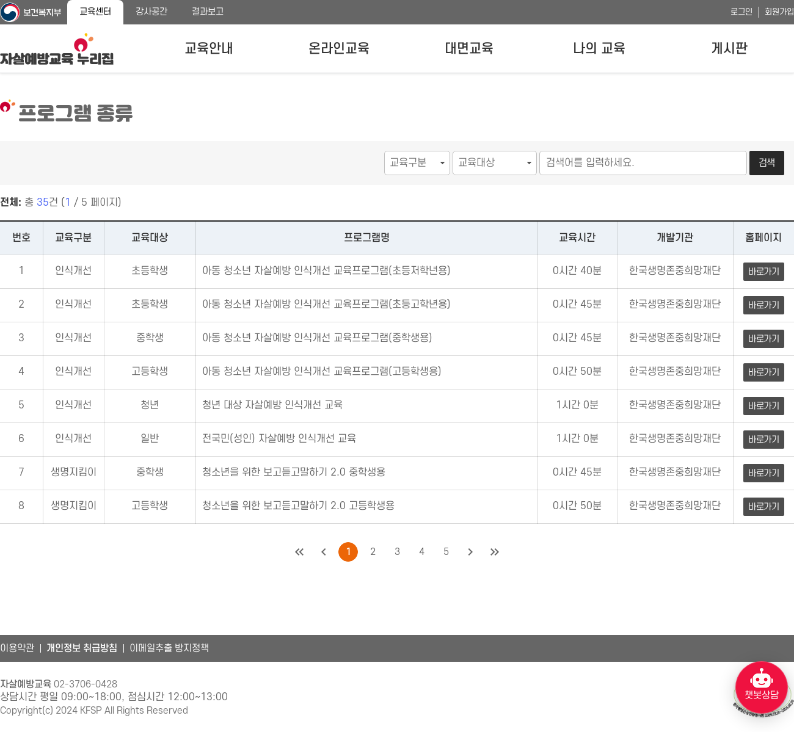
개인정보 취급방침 (81, 648)
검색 (767, 163)
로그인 (741, 11)
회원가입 (779, 11)
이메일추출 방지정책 (169, 648)
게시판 (729, 49)
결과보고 (208, 12)
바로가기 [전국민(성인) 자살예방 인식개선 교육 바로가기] (763, 440)
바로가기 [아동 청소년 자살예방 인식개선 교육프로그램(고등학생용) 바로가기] (763, 373)
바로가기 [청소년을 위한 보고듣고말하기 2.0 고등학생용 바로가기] (763, 507)
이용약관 (17, 648)
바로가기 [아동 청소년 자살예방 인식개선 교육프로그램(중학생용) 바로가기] (763, 339)
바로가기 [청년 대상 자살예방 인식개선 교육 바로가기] (763, 406)
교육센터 (95, 12)
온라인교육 (339, 49)
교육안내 (208, 49)
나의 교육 (599, 49)
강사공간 (151, 12)
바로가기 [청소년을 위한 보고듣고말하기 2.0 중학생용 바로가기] (763, 473)
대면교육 (469, 49)
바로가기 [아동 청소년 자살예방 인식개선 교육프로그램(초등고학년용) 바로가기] (763, 305)
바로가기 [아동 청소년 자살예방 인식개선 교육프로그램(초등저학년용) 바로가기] (763, 272)
